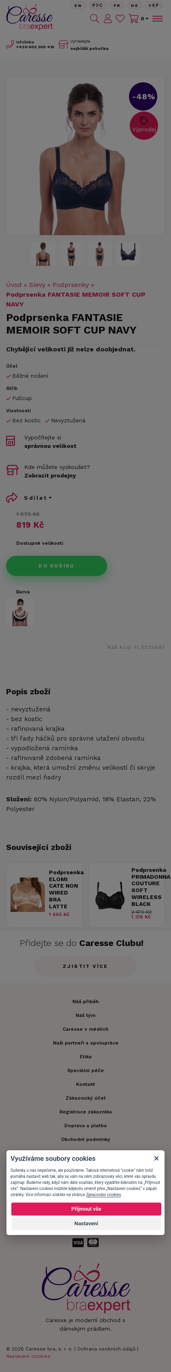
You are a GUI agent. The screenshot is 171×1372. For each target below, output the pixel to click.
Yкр (154, 5)
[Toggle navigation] (157, 19)
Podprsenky (71, 285)
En (78, 5)
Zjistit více (85, 966)
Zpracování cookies (103, 1194)
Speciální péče (85, 1070)
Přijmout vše (86, 1209)
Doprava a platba (85, 1125)
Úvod (14, 285)
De (135, 5)
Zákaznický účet (85, 1098)
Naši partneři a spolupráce (85, 1043)
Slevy (37, 285)
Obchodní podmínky (85, 1139)
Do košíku (56, 566)
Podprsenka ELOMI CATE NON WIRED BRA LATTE (63, 889)
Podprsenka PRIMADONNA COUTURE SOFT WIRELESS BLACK (146, 887)
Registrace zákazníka (85, 1112)
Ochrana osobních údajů (106, 1349)
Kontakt (85, 1084)
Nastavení (86, 1223)
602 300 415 (35, 47)
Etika (86, 1057)
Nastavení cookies (28, 1356)
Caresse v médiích (85, 1029)
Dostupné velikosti (39, 543)
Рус (98, 5)
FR (117, 5)
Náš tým (85, 1015)
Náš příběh (85, 1001)
